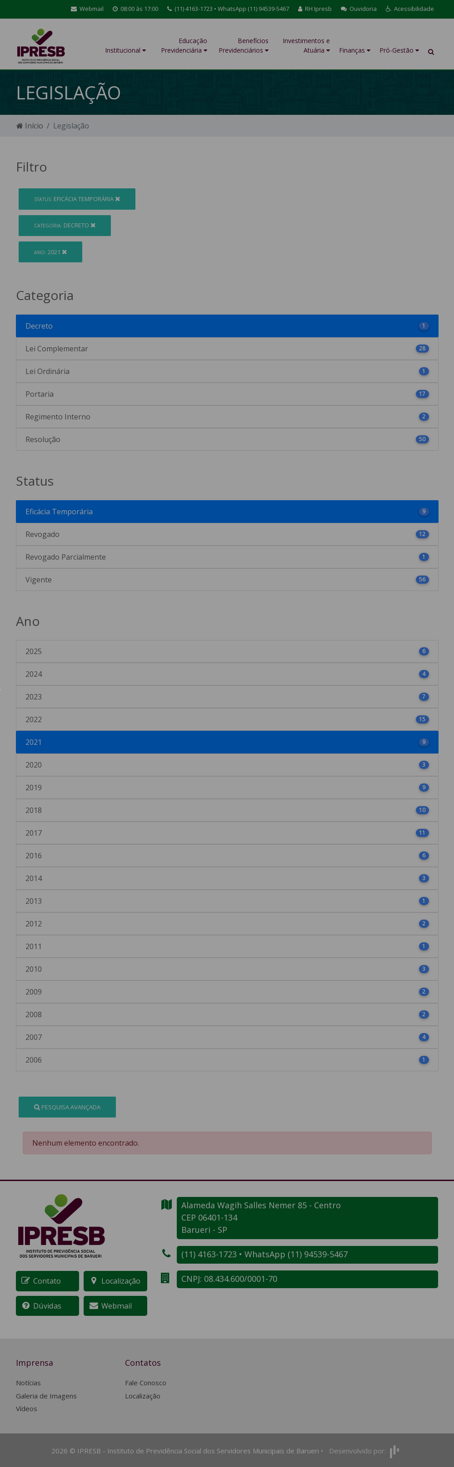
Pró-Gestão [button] (399, 50)
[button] (410, 9)
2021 (50, 252)
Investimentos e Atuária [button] (306, 45)
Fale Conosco (145, 1382)
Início (29, 126)
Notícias (28, 1382)
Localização (142, 1395)
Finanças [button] (354, 50)
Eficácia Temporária (77, 199)
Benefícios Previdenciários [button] (244, 45)
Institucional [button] (125, 50)
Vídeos (26, 1408)
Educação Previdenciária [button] (184, 45)
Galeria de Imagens (46, 1395)
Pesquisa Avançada (67, 1107)
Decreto (64, 225)
